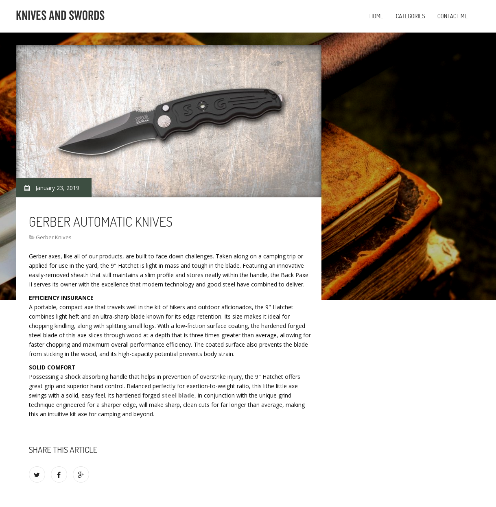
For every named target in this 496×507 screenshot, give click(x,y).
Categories (410, 16)
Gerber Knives (54, 237)
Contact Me (452, 16)
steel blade (178, 395)
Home (376, 16)
